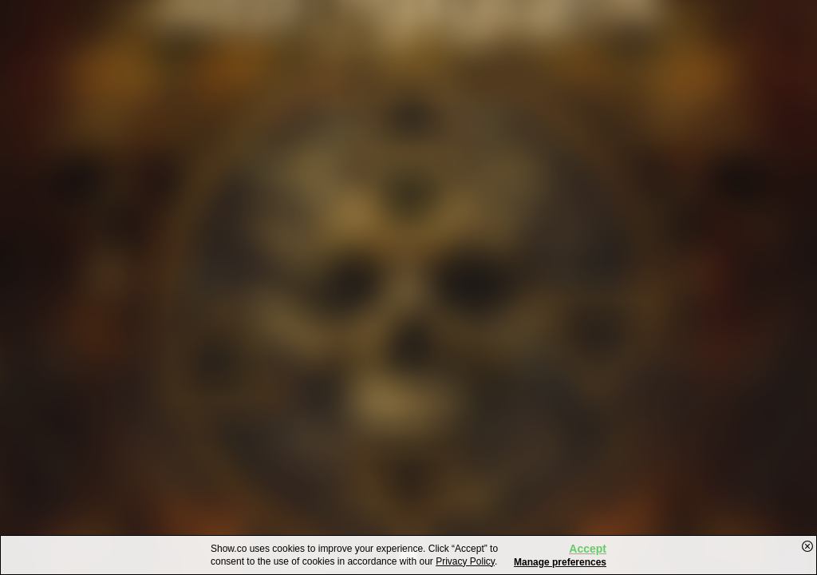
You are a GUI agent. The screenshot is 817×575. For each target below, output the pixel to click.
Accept (587, 548)
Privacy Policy (465, 561)
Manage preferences (560, 562)
